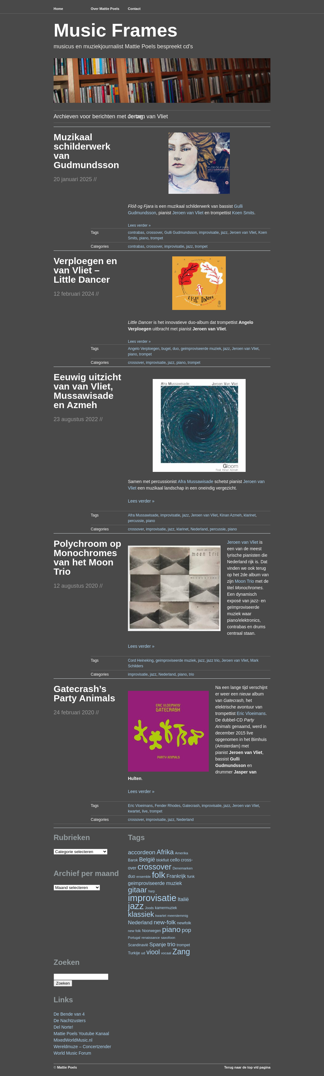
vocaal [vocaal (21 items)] (166, 953)
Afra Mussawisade (195, 481)
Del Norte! (63, 1027)
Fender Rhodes (168, 806)
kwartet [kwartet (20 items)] (160, 915)
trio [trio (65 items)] (171, 944)
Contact (134, 9)
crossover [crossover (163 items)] (154, 866)
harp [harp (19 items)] (151, 891)
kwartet (134, 811)
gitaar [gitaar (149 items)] (137, 890)
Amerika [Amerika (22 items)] (181, 853)
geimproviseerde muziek (201, 348)
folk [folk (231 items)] (158, 875)
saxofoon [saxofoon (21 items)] (168, 937)
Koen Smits (243, 212)
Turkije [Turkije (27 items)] (134, 953)
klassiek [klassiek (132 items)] (141, 914)
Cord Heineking (141, 660)
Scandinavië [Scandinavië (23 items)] (138, 945)
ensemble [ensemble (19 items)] (143, 876)
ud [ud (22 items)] (143, 953)
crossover (154, 232)
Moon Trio (244, 581)
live (144, 811)
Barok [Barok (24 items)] (133, 860)
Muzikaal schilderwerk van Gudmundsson (86, 151)
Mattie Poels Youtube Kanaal (81, 1033)
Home (58, 9)
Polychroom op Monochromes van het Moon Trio (87, 557)
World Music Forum (72, 1053)
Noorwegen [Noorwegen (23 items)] (151, 931)
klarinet (250, 515)
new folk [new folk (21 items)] (134, 931)
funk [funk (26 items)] (191, 876)
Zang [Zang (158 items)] (181, 951)
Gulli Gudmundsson (180, 232)
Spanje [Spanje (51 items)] (157, 944)
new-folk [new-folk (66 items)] (165, 922)
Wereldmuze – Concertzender (82, 1046)
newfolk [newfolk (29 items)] (184, 923)
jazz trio (213, 660)
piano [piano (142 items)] (171, 929)
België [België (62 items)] (147, 859)
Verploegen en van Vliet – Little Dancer (85, 270)
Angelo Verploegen (143, 348)
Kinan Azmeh (231, 515)
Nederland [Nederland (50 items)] (140, 922)
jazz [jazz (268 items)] (136, 906)
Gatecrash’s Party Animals (84, 693)
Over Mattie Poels (105, 9)
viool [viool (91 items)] (153, 952)
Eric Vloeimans (251, 713)
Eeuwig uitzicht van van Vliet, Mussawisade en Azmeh (87, 391)
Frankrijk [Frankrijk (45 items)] (176, 876)
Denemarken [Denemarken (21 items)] (183, 868)
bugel (165, 348)
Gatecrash (190, 806)
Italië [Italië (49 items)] (183, 899)
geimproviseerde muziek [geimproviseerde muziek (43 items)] (155, 883)
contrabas (136, 232)
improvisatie (209, 232)
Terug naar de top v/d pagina (247, 1067)
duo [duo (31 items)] (131, 876)
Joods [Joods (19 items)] (149, 908)
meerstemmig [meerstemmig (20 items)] (178, 915)
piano (143, 238)
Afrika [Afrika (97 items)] (164, 852)
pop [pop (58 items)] (186, 930)
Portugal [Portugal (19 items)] (134, 937)
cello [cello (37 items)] (175, 859)
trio (191, 674)
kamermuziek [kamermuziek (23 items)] (166, 908)
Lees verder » (139, 225)
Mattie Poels (67, 1067)
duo (176, 348)
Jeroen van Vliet (187, 212)
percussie (136, 521)
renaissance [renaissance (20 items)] (151, 937)
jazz (224, 232)
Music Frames (115, 30)
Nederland (199, 529)
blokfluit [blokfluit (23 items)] (162, 860)
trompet (157, 238)
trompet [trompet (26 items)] (183, 945)
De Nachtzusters (69, 1020)
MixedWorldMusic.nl (73, 1040)
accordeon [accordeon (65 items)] (141, 852)
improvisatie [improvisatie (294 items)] (152, 898)
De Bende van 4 (69, 1014)
